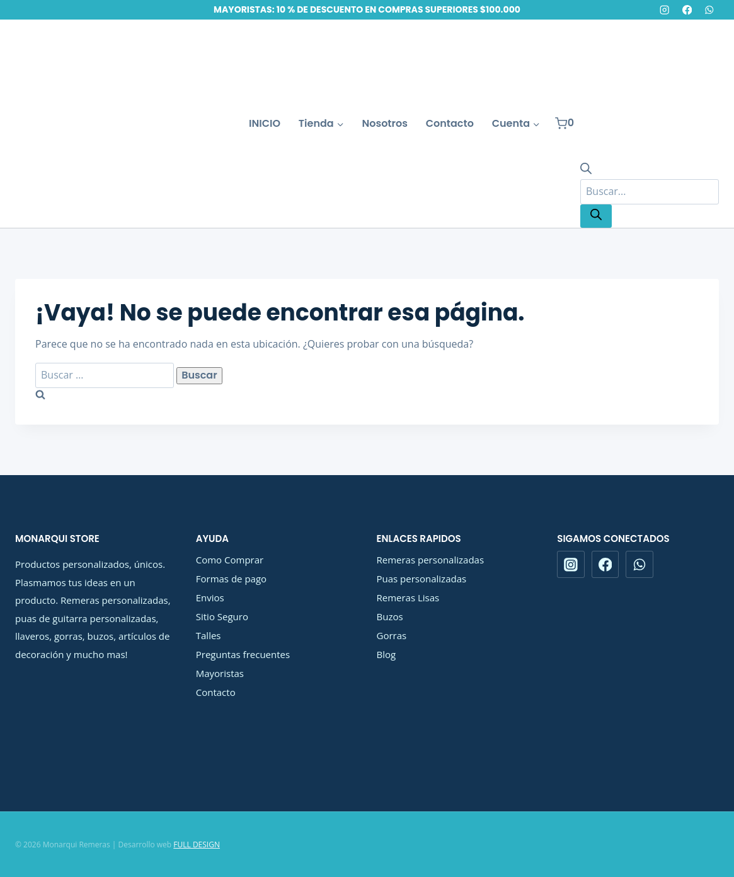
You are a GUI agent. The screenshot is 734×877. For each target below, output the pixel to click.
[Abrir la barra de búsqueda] (586, 170)
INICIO (264, 123)
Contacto (450, 123)
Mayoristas (220, 673)
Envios (210, 597)
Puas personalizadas (422, 578)
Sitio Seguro (222, 616)
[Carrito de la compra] (564, 123)
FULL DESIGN (196, 844)
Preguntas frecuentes (243, 654)
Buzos (390, 616)
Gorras (392, 635)
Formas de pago (231, 578)
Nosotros (385, 123)
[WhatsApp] (709, 10)
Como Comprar (229, 559)
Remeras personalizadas (431, 559)
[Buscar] (596, 216)
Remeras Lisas (408, 597)
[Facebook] (687, 10)
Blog (386, 654)
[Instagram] (665, 10)
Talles (208, 635)
